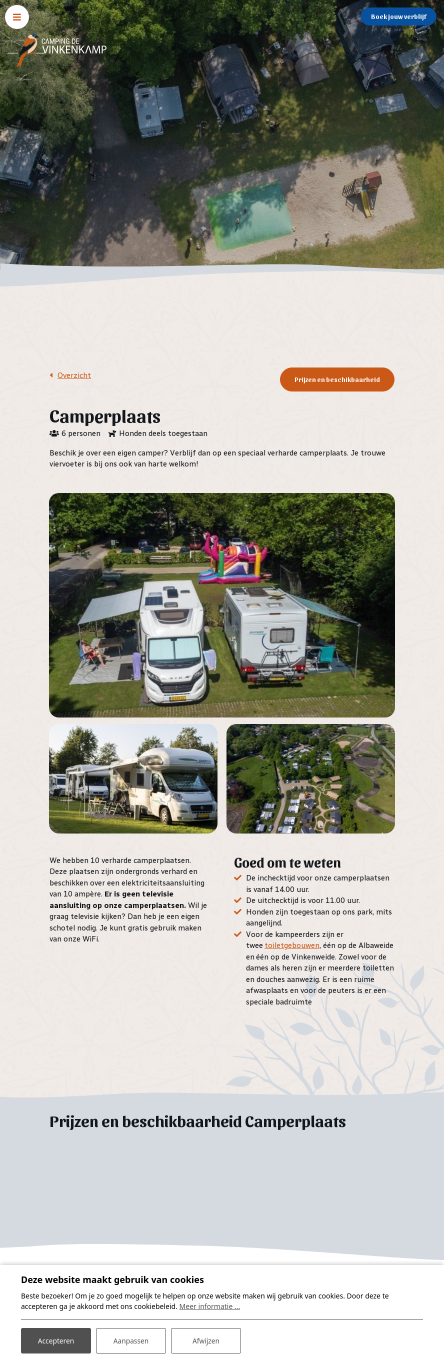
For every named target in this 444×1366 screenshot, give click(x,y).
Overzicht (74, 375)
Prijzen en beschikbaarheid (337, 379)
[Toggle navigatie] (17, 17)
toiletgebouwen (292, 945)
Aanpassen (131, 1340)
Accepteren (56, 1340)
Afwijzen (206, 1340)
